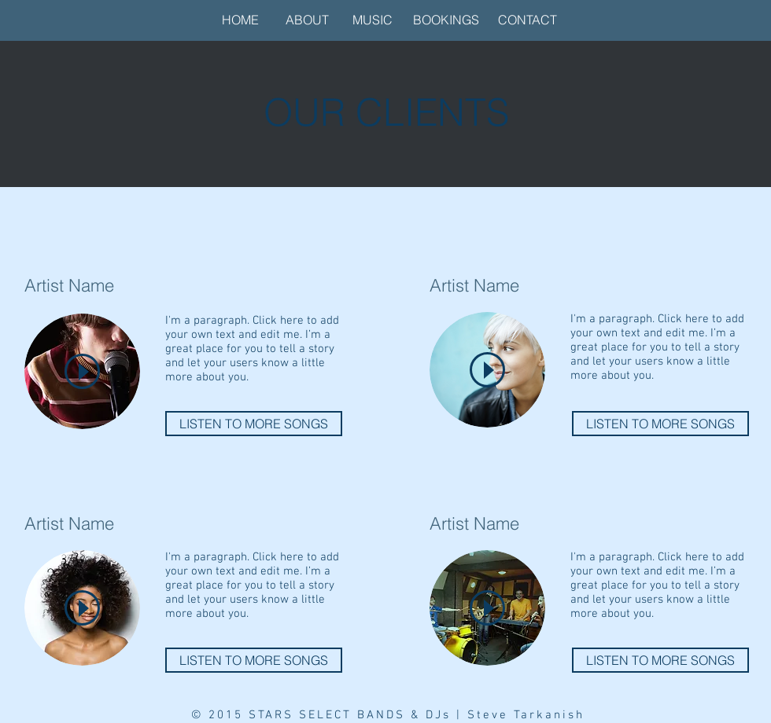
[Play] (82, 371)
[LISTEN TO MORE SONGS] (253, 423)
